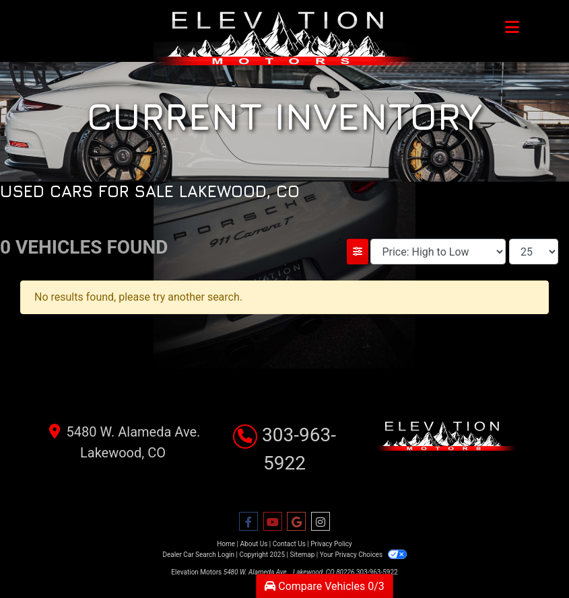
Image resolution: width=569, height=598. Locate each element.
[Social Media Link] (320, 522)
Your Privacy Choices (363, 554)
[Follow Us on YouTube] (272, 522)
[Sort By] (438, 251)
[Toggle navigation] (512, 27)
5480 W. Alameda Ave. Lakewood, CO (123, 441)
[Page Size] (533, 251)
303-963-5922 (377, 572)
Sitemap (302, 554)
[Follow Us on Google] (296, 522)
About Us (254, 544)
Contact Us (289, 544)
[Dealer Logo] (284, 38)
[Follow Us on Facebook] (248, 522)
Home (226, 544)
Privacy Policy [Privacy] (331, 544)
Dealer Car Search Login (198, 554)
